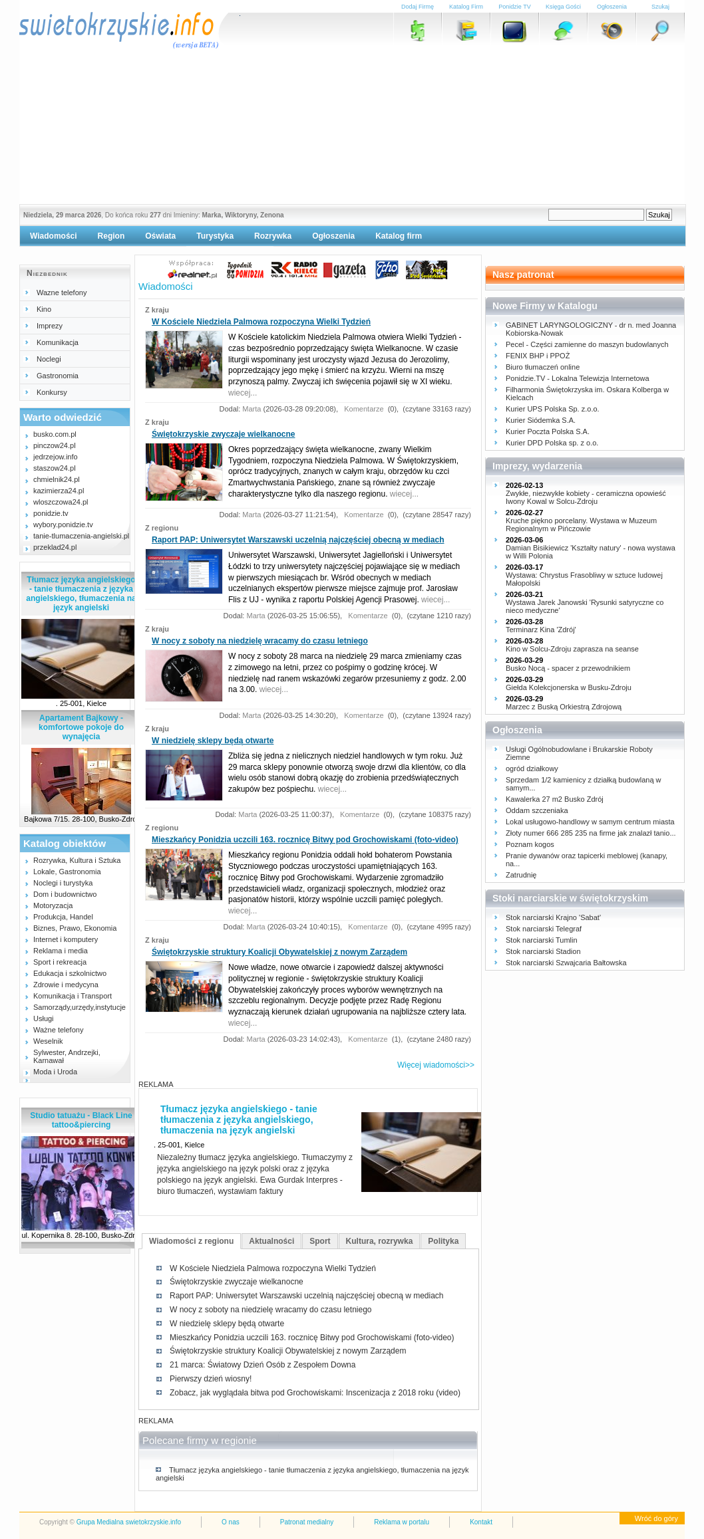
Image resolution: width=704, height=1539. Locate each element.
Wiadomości (53, 236)
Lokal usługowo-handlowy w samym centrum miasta (590, 822)
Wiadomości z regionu (191, 1241)
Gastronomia (58, 376)
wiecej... (242, 393)
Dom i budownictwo (64, 894)
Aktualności (271, 1241)
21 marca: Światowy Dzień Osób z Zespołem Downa (262, 1364)
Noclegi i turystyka (62, 883)
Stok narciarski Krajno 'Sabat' (553, 917)
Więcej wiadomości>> (435, 1065)
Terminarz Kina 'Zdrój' (541, 630)
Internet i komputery (65, 939)
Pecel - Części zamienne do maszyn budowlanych (587, 344)
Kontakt (481, 1522)
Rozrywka (272, 236)
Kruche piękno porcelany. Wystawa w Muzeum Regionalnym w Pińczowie (581, 525)
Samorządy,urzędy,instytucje (79, 1007)
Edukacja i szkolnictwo (69, 973)
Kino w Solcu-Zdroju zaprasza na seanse (572, 649)
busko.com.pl (55, 434)
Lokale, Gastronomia (67, 872)
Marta (251, 409)
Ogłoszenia (333, 236)
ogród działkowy (532, 768)
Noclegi (49, 359)
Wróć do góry (656, 1518)
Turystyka (215, 236)
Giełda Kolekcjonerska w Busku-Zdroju (568, 687)
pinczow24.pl (54, 445)
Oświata (160, 236)
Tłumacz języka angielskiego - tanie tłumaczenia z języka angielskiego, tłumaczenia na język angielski (81, 593)
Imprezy (50, 326)
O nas (231, 1522)
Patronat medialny (307, 1522)
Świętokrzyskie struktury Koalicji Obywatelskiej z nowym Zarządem (279, 952)
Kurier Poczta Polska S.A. (548, 431)
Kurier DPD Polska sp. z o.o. (552, 443)
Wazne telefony (62, 292)
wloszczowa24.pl (60, 502)
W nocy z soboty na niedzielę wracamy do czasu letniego (260, 641)
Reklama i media (60, 951)
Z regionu (161, 528)
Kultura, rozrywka (379, 1241)
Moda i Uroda (55, 1072)
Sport (319, 1241)
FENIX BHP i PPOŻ (538, 356)
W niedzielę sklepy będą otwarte (212, 740)
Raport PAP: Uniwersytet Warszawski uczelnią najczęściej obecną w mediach (298, 539)
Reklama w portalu (401, 1522)
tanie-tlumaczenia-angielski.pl (81, 536)
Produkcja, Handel (63, 917)
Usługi (43, 1018)
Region (111, 236)
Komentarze (362, 409)
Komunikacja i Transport (72, 996)
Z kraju (157, 310)
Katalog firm (398, 236)
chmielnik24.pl (56, 479)
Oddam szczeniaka (537, 810)
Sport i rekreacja (60, 962)
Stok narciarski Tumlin (542, 940)
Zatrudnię (521, 875)
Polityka (443, 1241)
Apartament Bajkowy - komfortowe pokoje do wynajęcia (81, 727)
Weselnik (48, 1041)
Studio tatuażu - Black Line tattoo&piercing (81, 1120)
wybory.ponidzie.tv (63, 525)
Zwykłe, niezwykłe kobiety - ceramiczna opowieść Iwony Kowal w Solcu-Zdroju (586, 497)
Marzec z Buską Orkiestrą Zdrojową (563, 707)
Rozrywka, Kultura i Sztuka (76, 860)
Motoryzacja (53, 905)
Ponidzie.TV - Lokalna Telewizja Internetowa (577, 378)
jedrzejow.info (55, 457)
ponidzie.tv (51, 513)
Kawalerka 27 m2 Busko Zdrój (555, 799)
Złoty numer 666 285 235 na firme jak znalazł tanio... (591, 833)
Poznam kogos (530, 844)
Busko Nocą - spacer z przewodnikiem (568, 668)
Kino (44, 309)
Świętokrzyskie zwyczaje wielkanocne (223, 434)
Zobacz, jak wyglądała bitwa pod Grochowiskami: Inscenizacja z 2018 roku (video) (315, 1392)
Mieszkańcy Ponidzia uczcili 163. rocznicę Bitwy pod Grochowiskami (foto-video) (305, 839)
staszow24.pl (54, 468)
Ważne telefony (58, 1030)
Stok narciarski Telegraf (544, 929)
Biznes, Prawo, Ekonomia (74, 928)
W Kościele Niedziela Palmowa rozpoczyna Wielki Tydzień (261, 321)
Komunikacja (58, 342)
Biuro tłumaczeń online (543, 367)
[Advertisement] (352, 123)
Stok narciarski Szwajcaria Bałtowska (566, 963)
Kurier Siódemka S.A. (541, 420)
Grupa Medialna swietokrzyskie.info (129, 1522)
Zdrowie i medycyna (65, 985)
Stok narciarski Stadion (543, 951)
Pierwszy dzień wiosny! (211, 1378)
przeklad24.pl (55, 547)
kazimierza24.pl (58, 491)
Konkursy (52, 392)
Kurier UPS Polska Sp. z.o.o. (553, 409)
